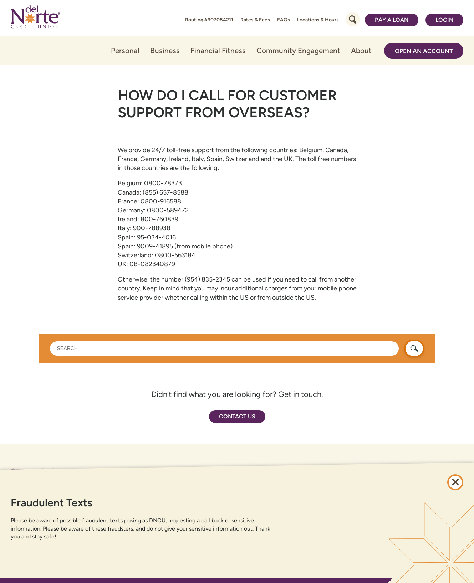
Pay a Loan (391, 19)
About (361, 50)
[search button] (414, 348)
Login (444, 19)
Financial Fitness (218, 50)
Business (165, 50)
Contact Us (237, 416)
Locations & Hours (318, 20)
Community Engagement (298, 50)
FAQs (283, 20)
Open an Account (424, 51)
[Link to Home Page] (35, 18)
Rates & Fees (255, 20)
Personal (125, 50)
